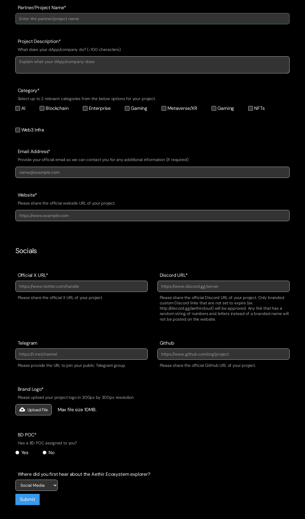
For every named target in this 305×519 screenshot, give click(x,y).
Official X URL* (33, 275)
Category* (29, 91)
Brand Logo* (31, 389)
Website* (28, 195)
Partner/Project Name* (42, 8)
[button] (33, 409)
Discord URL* (174, 275)
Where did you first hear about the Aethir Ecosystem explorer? (84, 474)
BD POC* (27, 435)
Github (167, 343)
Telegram (28, 343)
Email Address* (34, 152)
